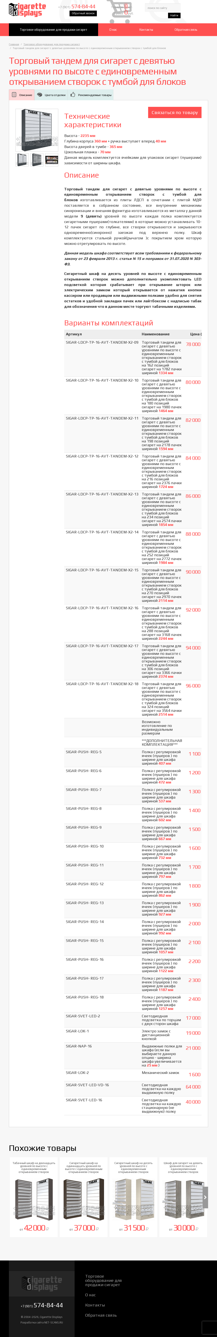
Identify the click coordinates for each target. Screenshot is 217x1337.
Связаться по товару (175, 112)
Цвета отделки (55, 95)
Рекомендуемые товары (94, 95)
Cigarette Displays (34, 11)
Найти (199, 16)
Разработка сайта (32, 1322)
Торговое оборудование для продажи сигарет (53, 29)
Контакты (146, 29)
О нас (113, 29)
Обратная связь (186, 29)
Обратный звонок (90, 15)
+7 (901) (83, 8)
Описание (25, 95)
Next (205, 1197)
